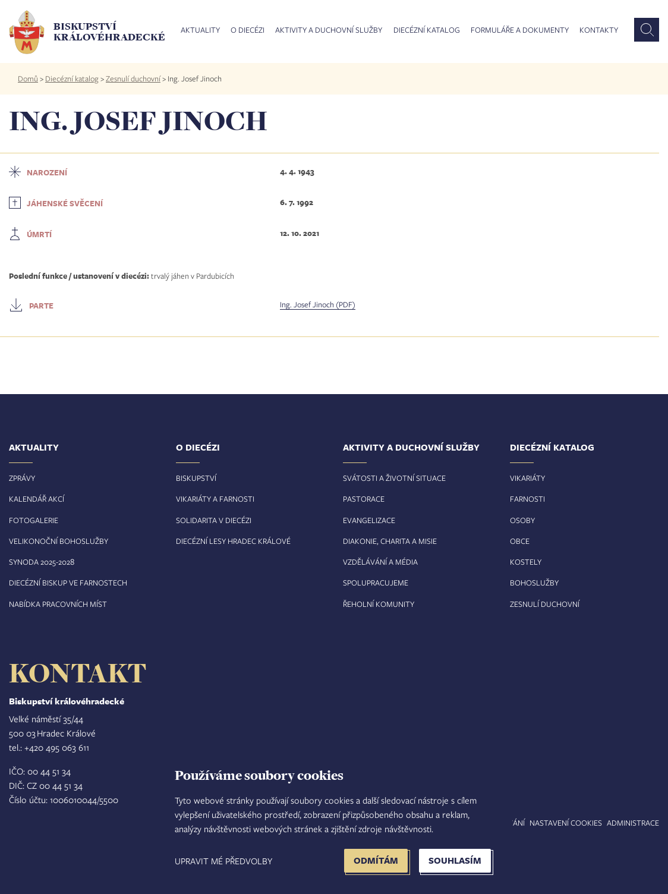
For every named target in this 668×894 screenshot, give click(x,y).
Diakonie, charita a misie (390, 541)
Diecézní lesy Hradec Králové (233, 541)
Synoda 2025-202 (39, 561)
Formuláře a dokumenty (520, 30)
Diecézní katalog (426, 30)
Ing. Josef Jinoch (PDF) (317, 304)
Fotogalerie (33, 520)
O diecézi (247, 30)
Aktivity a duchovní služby (328, 30)
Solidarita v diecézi (213, 520)
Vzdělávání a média (380, 561)
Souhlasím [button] (454, 860)
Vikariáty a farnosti (215, 498)
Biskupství (196, 478)
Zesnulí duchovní (133, 78)
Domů (28, 78)
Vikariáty (527, 478)
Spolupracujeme (375, 582)
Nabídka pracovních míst (58, 604)
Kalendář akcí (36, 498)
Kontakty (598, 30)
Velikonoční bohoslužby (58, 541)
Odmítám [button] (376, 860)
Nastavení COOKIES (566, 822)
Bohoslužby (534, 582)
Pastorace (364, 498)
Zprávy (22, 478)
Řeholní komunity (378, 604)
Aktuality (200, 30)
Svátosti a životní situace (394, 478)
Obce (520, 541)
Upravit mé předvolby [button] (223, 861)
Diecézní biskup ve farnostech (68, 582)
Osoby (522, 520)
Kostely (525, 561)
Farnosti (527, 498)
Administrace (633, 822)
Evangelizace (369, 520)
